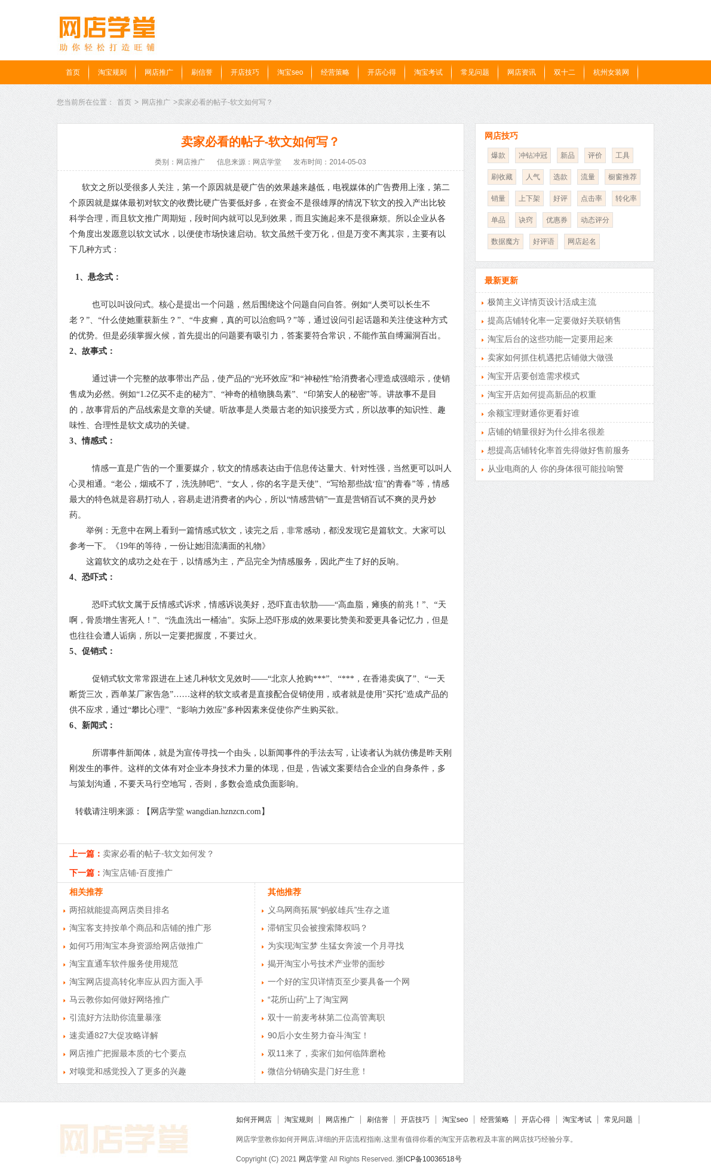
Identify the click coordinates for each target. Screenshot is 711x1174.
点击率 (591, 198)
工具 (622, 155)
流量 (588, 177)
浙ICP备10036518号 (428, 1159)
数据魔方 (505, 241)
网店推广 (159, 72)
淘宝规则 (112, 72)
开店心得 (381, 72)
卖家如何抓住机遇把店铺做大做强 (550, 357)
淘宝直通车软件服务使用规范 (123, 963)
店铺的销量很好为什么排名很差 (546, 431)
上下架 (529, 198)
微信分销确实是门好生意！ (318, 1071)
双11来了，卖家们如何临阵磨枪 (327, 1053)
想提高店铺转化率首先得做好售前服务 (559, 450)
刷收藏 (502, 177)
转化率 (626, 198)
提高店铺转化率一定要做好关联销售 (554, 320)
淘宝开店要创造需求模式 (534, 376)
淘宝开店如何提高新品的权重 (542, 394)
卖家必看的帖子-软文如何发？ (158, 853)
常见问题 (475, 72)
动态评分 (595, 220)
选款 (560, 177)
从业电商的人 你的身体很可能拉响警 (556, 468)
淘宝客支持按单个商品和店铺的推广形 (140, 928)
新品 (567, 155)
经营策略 (335, 72)
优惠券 (557, 220)
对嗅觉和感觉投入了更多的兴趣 (127, 1071)
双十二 (564, 72)
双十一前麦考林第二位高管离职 (326, 1017)
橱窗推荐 (622, 177)
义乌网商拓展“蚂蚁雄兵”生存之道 (329, 910)
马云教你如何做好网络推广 (119, 999)
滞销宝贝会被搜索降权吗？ (318, 928)
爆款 (498, 155)
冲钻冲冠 (533, 155)
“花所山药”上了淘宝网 (308, 999)
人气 (533, 177)
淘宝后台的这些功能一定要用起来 (550, 339)
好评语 (543, 241)
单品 (498, 220)
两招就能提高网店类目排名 (119, 910)
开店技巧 (245, 72)
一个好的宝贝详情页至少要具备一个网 (339, 981)
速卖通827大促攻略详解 (113, 1035)
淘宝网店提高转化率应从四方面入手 (136, 981)
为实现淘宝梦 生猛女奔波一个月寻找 (336, 945)
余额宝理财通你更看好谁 (534, 413)
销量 (498, 198)
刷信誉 (202, 72)
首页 (73, 72)
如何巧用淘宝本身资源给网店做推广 (136, 945)
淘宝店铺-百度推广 (138, 873)
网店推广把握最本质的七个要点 (127, 1053)
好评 (560, 198)
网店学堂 (313, 1159)
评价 (595, 155)
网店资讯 (521, 72)
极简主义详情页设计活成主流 (542, 302)
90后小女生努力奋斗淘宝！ (318, 1035)
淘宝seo (290, 72)
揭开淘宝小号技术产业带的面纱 (326, 963)
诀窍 (526, 220)
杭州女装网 (611, 72)
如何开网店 (254, 1119)
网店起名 (582, 241)
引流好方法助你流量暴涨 (115, 1017)
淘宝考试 (428, 72)
